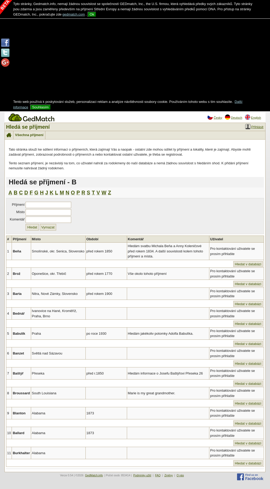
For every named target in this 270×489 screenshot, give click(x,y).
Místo (20, 212)
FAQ (158, 475)
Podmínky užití (142, 475)
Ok (92, 14)
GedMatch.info (94, 475)
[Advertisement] (135, 60)
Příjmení (18, 205)
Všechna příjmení (29, 135)
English (253, 117)
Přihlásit (254, 126)
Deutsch (233, 117)
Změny (168, 475)
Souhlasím (40, 107)
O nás (180, 475)
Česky (215, 117)
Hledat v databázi (248, 264)
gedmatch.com (73, 14)
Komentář (17, 219)
